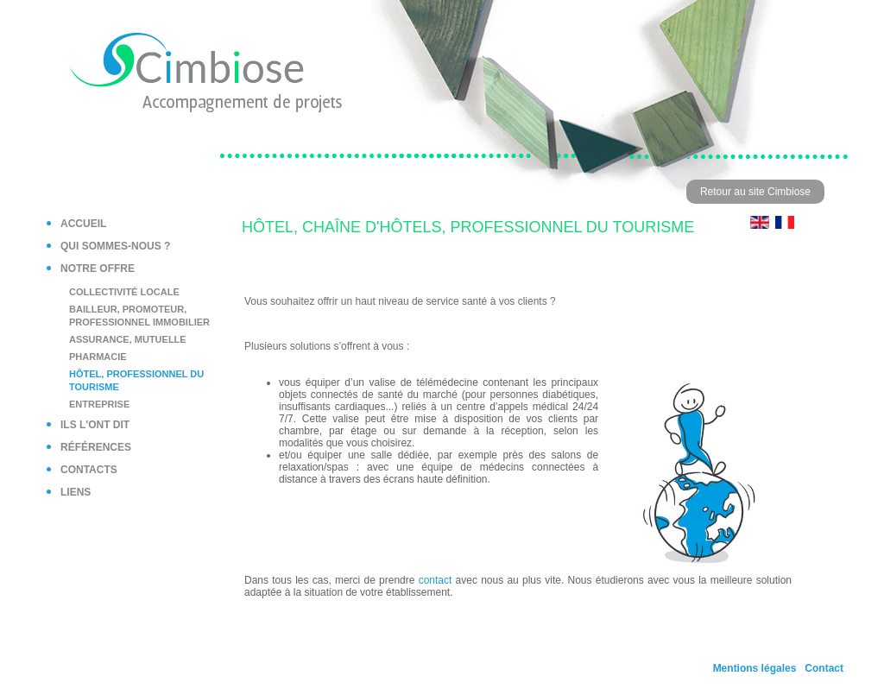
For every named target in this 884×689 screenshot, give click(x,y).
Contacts (88, 470)
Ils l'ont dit (94, 425)
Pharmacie (98, 356)
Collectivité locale (124, 292)
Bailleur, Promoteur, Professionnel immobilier (139, 315)
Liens (75, 492)
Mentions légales (755, 668)
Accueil (83, 224)
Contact (824, 668)
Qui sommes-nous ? (115, 246)
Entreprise (99, 404)
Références (95, 447)
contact (435, 580)
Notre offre (97, 268)
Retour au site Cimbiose (755, 192)
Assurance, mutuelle (127, 339)
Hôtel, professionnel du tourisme (136, 380)
